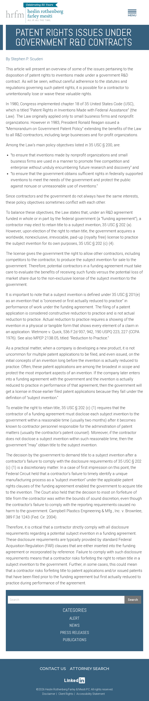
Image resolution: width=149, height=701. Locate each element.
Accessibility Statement (90, 693)
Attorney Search (89, 668)
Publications (74, 639)
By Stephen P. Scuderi (24, 59)
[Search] (66, 600)
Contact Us (53, 668)
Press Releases (74, 632)
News (74, 625)
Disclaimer (48, 693)
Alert (74, 618)
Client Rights (65, 693)
